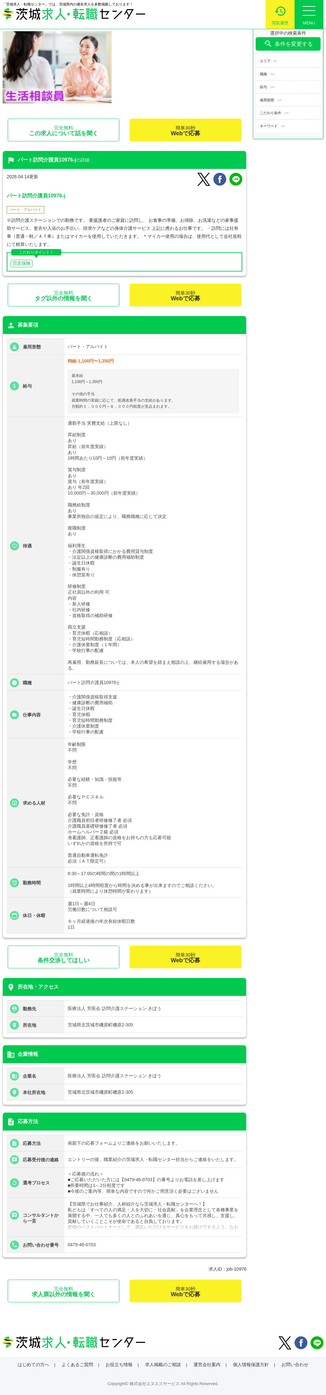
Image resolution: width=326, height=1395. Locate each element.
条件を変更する (288, 43)
